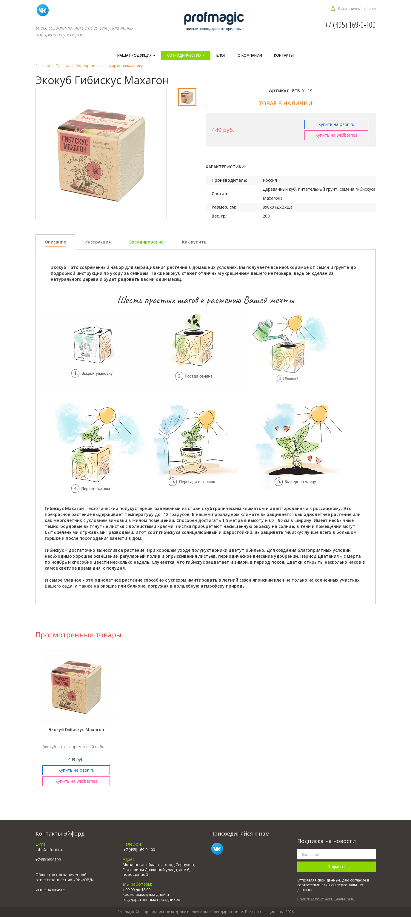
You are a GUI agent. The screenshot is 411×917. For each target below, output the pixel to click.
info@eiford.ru (49, 849)
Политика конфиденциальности (326, 898)
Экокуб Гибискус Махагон (76, 729)
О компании (250, 55)
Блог (221, 55)
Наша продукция (135, 55)
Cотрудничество (184, 55)
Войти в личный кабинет (357, 8)
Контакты (284, 55)
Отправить (336, 866)
